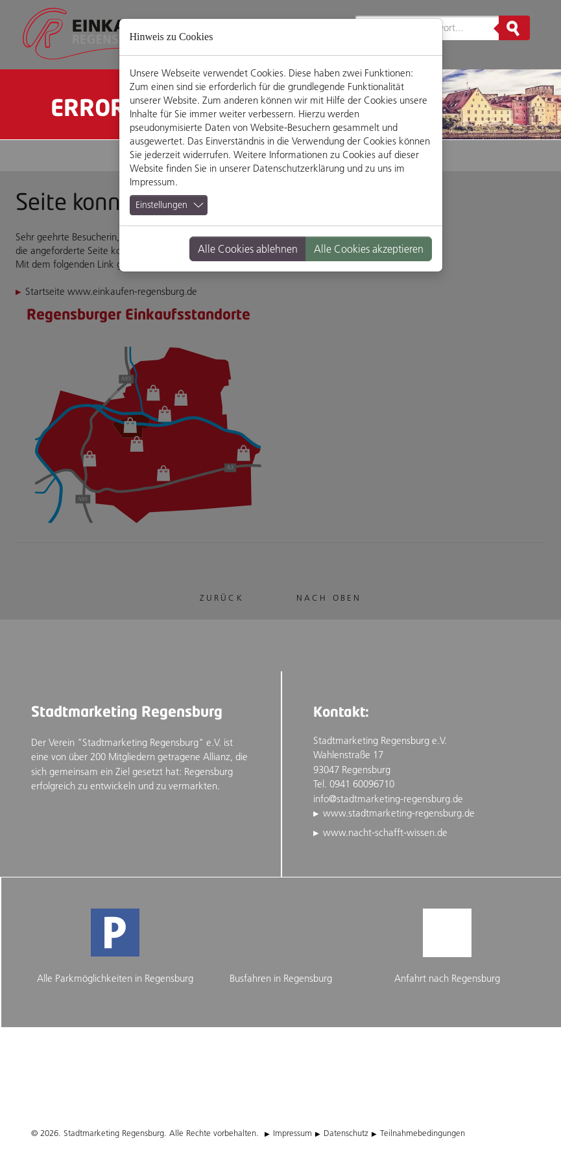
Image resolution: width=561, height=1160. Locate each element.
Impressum (152, 182)
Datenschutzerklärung (298, 168)
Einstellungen (161, 205)
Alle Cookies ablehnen (248, 248)
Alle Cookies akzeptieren (369, 248)
